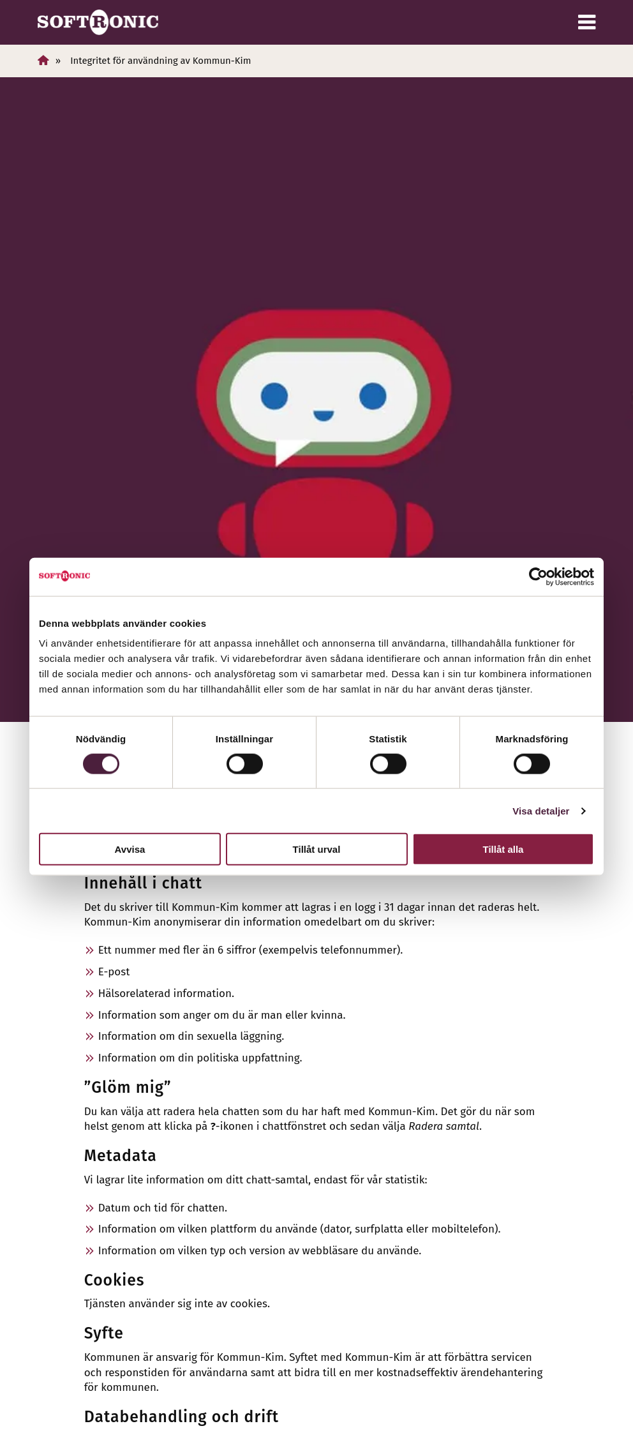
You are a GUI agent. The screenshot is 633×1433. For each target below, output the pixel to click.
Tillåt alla (503, 849)
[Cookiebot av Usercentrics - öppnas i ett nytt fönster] (538, 576)
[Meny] (586, 22)
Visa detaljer (540, 810)
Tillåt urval (317, 849)
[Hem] (43, 60)
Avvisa (130, 849)
